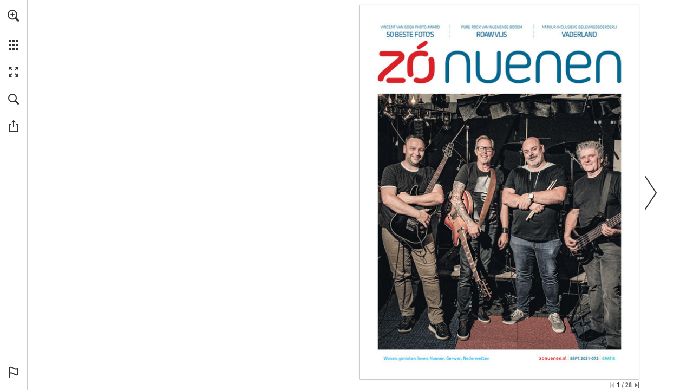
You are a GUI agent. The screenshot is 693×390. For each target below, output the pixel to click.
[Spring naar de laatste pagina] (637, 385)
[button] (13, 15)
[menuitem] (13, 29)
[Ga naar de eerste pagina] (612, 385)
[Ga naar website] (553, 358)
